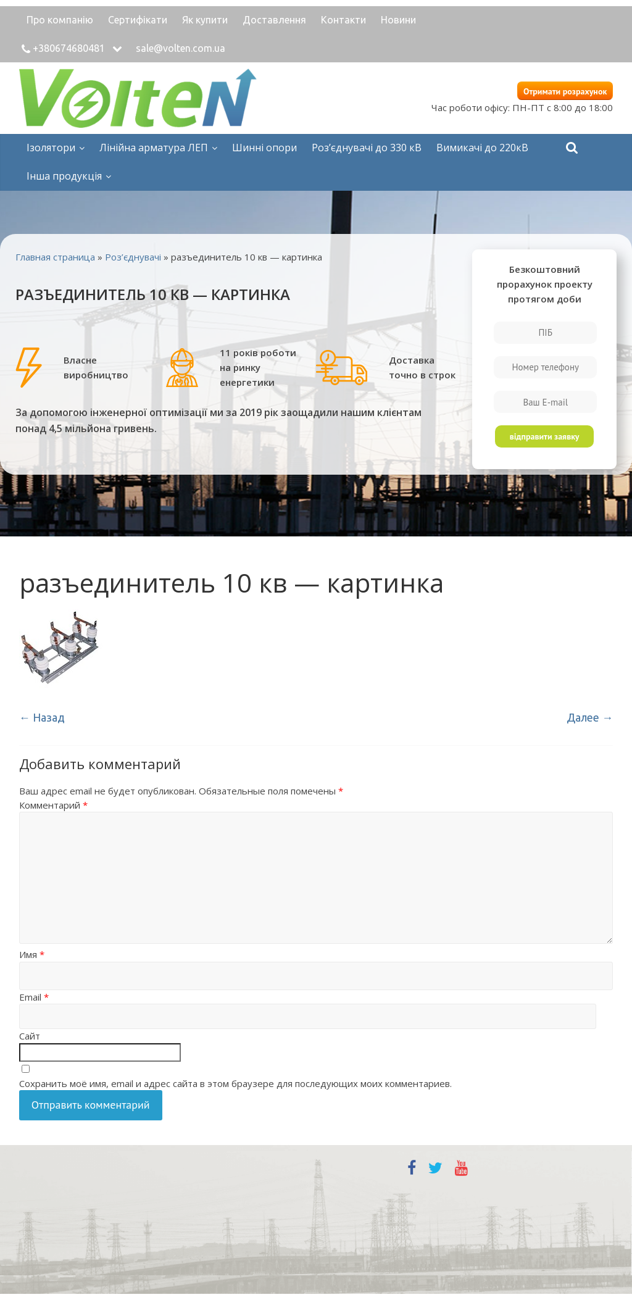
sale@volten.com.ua (180, 48)
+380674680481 (69, 48)
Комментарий (53, 805)
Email (34, 997)
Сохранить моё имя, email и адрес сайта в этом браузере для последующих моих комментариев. (235, 1083)
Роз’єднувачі (133, 257)
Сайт (29, 1036)
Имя (31, 954)
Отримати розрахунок (565, 91)
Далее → (590, 717)
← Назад (42, 717)
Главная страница (55, 257)
